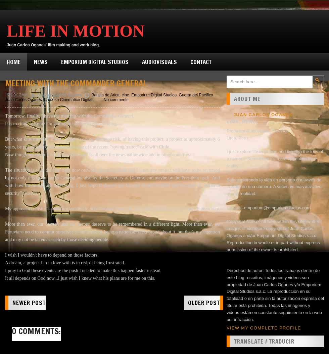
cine (125, 95)
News (41, 62)
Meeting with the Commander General (76, 83)
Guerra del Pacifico (196, 95)
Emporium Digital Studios (95, 62)
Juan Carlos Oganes (23, 99)
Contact (200, 62)
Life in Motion (76, 30)
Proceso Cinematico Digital (68, 99)
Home (13, 62)
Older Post (204, 303)
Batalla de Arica (105, 95)
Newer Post (29, 303)
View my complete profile (264, 327)
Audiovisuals (159, 62)
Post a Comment (28, 344)
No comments (115, 99)
